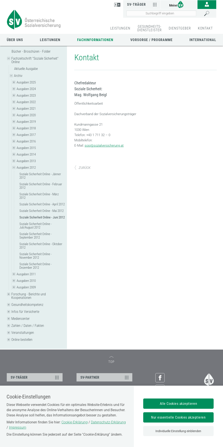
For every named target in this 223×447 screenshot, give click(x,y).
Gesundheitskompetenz (27, 305)
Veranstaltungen (22, 333)
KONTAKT (205, 28)
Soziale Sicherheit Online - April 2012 (42, 204)
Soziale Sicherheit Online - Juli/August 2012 (35, 225)
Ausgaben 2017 (26, 135)
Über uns (15, 40)
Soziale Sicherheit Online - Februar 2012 (40, 186)
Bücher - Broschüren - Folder (31, 51)
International (202, 40)
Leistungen (50, 40)
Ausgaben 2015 (26, 148)
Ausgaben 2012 (26, 168)
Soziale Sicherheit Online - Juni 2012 (42, 217)
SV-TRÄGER (35, 377)
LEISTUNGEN (120, 28)
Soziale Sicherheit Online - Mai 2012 (41, 211)
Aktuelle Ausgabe (26, 69)
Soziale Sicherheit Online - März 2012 (39, 196)
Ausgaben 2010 (26, 281)
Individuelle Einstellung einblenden (178, 431)
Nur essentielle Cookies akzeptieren (178, 417)
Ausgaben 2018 (26, 128)
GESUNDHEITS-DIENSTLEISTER (149, 28)
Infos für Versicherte (25, 312)
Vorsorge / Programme (151, 40)
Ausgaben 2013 (26, 161)
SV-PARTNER (105, 377)
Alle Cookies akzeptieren (178, 404)
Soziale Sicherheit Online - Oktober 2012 (40, 245)
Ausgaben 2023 (26, 95)
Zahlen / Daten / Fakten (27, 326)
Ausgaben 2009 (26, 287)
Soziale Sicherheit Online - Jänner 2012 (40, 176)
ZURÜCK (82, 168)
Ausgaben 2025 (26, 82)
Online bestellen (21, 340)
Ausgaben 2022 (26, 102)
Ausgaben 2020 (26, 115)
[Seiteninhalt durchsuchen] (161, 13)
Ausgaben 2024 (26, 89)
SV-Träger (142, 4)
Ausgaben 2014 (26, 154)
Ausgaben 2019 (26, 122)
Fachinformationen (95, 40)
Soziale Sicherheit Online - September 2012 (35, 235)
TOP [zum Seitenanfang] (111, 360)
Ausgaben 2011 (26, 274)
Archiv (18, 76)
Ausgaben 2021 (26, 109)
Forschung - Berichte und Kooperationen (28, 296)
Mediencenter (20, 319)
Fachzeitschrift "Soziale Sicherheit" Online (34, 60)
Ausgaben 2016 (26, 141)
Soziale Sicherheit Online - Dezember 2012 (35, 266)
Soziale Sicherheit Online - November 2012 (35, 256)
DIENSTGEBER (180, 28)
